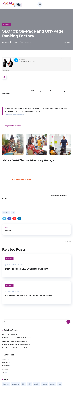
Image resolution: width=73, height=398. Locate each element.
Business (6, 24)
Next (67, 242)
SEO (3, 372)
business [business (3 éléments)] (6, 384)
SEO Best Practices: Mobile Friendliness (15, 341)
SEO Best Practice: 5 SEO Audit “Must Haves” (29, 295)
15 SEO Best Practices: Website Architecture (17, 338)
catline (5, 42)
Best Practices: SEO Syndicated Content (27, 269)
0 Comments (25, 42)
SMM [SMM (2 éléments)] (29, 384)
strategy (6, 212)
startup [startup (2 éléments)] (44, 384)
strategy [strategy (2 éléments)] (52, 384)
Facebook (9, 219)
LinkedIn (19, 219)
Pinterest (14, 219)
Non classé (5, 369)
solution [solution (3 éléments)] (36, 384)
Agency (4, 359)
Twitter (4, 219)
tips (13, 212)
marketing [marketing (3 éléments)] (15, 384)
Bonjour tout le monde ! (9, 334)
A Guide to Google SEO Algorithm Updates (16, 344)
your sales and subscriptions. (21, 180)
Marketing (5, 366)
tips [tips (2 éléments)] (59, 384)
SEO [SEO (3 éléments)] (23, 384)
